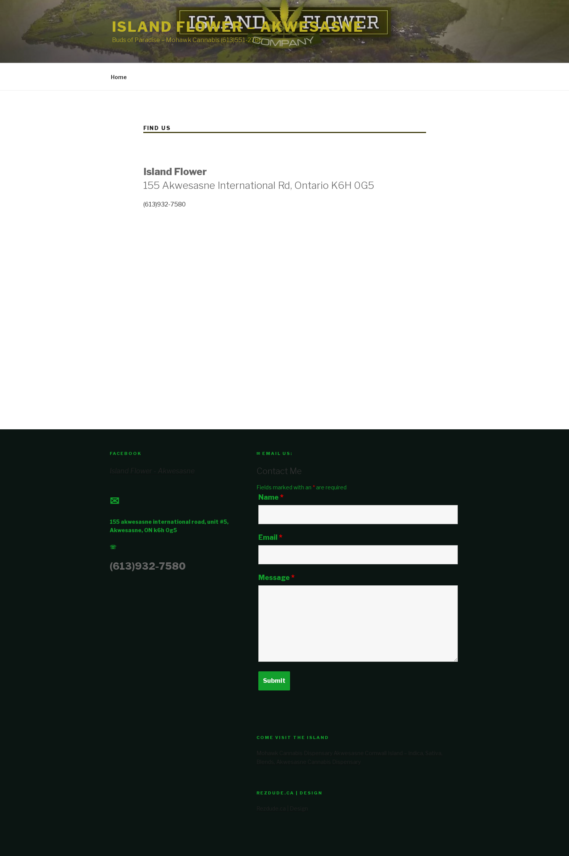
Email (270, 537)
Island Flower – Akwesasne (238, 26)
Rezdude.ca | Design (282, 808)
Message (276, 577)
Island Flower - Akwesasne (152, 471)
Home (119, 77)
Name (271, 497)
